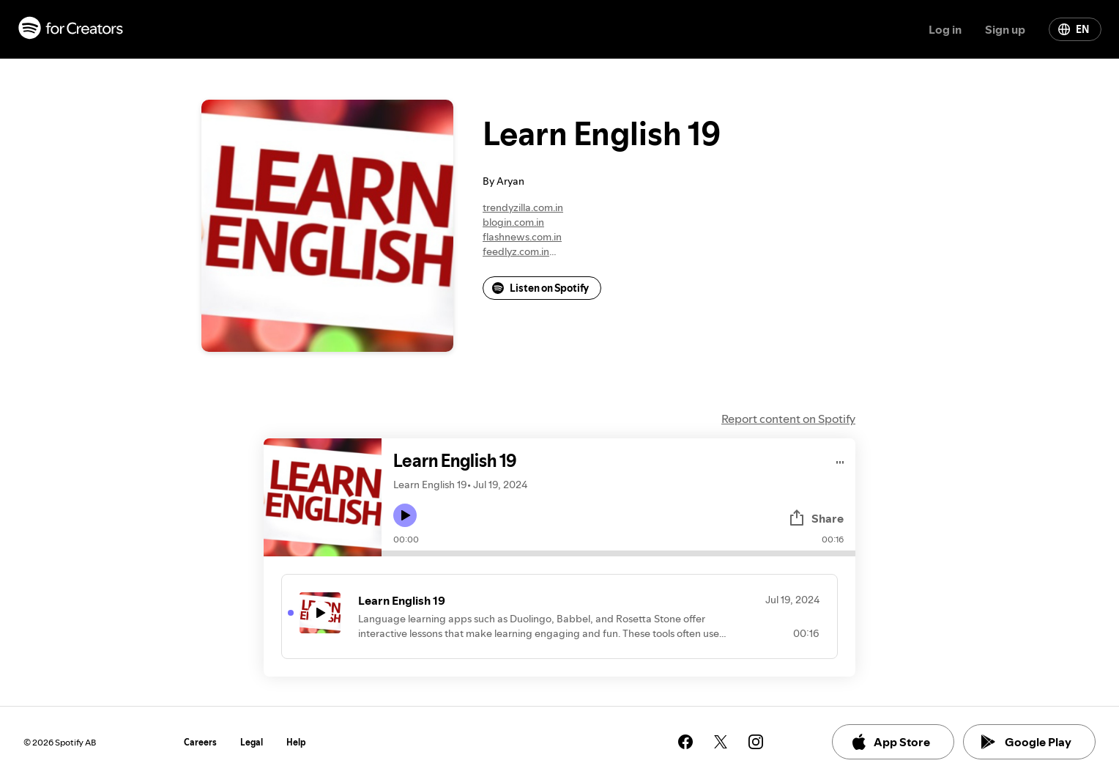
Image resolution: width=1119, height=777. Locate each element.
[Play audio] (840, 460)
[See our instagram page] (756, 742)
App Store (890, 742)
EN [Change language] (1073, 29)
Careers (200, 742)
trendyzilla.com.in (523, 207)
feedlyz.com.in (516, 251)
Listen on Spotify (540, 288)
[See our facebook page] (685, 742)
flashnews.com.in (522, 236)
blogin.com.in (513, 222)
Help (296, 742)
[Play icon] (405, 515)
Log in (945, 29)
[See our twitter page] (720, 742)
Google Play (1026, 742)
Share (816, 518)
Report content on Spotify (788, 418)
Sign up (1005, 29)
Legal (251, 742)
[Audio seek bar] (618, 553)
